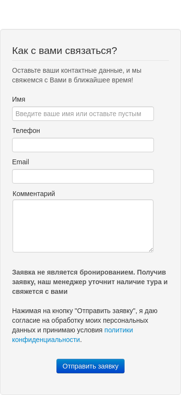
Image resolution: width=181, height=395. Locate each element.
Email (20, 162)
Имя (18, 99)
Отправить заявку (91, 366)
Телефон (26, 130)
